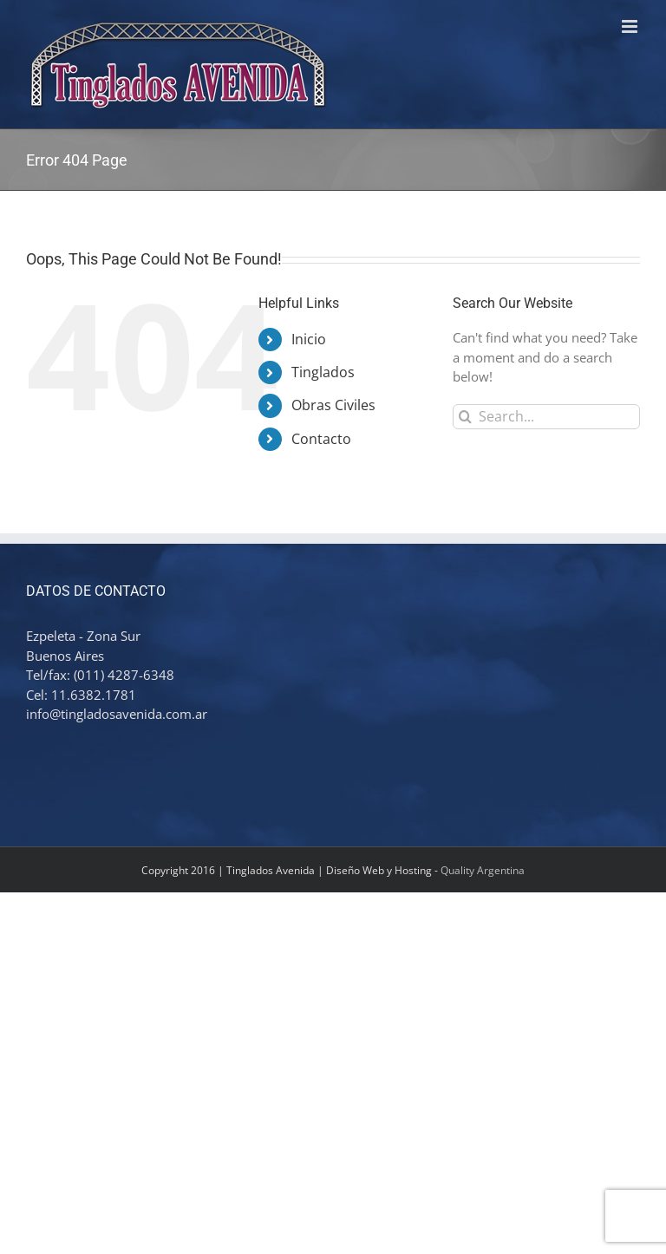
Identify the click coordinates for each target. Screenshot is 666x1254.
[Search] (465, 416)
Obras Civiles (333, 405)
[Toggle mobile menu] (631, 26)
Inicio (308, 339)
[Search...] (546, 416)
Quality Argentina (483, 870)
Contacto (321, 438)
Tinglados (323, 372)
